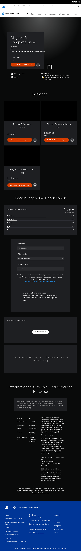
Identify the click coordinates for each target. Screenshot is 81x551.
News (38, 6)
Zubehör (31, 6)
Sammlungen (41, 12)
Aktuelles (30, 12)
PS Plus (24, 6)
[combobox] (40, 246)
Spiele (8, 6)
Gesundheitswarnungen (48, 459)
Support (51, 6)
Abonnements (64, 12)
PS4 (19, 6)
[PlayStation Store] (11, 11)
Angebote (52, 12)
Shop (44, 6)
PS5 (14, 6)
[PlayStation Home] (3, 6)
